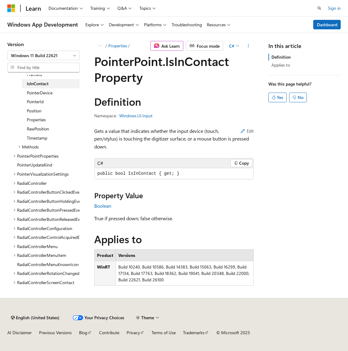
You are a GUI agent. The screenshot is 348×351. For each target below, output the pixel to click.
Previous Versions (55, 332)
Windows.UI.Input (135, 116)
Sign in (334, 8)
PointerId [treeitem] (35, 101)
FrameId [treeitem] (34, 74)
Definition (281, 57)
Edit (247, 131)
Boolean (102, 206)
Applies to (280, 65)
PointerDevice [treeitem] (39, 93)
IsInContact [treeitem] (37, 83)
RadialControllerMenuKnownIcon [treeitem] (48, 264)
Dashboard (327, 24)
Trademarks (193, 332)
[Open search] (319, 8)
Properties (117, 46)
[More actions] (248, 46)
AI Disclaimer (19, 332)
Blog (83, 332)
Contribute (109, 332)
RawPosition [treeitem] (38, 129)
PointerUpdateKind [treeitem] (34, 165)
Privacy (133, 332)
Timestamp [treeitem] (37, 138)
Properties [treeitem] (36, 119)
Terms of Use (164, 332)
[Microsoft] (11, 8)
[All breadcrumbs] (99, 46)
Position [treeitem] (34, 111)
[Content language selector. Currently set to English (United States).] (35, 318)
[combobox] (43, 55)
